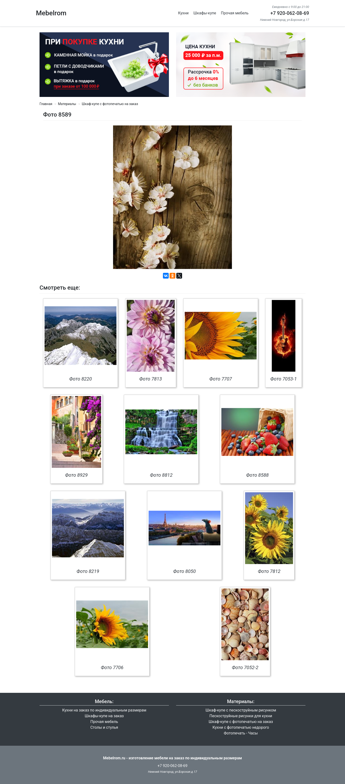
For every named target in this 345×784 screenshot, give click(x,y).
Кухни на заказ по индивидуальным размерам (104, 710)
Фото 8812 (161, 475)
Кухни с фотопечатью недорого (241, 727)
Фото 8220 (80, 379)
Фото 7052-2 (245, 667)
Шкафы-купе (204, 13)
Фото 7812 (269, 571)
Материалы (67, 104)
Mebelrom (51, 13)
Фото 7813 (150, 379)
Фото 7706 (112, 667)
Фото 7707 (220, 379)
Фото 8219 (87, 571)
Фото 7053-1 (283, 379)
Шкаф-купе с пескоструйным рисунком (241, 710)
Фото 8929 (76, 475)
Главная (46, 104)
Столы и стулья (104, 727)
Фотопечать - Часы (241, 733)
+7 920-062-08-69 (289, 13)
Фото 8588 (257, 475)
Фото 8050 (184, 571)
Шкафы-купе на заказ (104, 716)
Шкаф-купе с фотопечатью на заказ (110, 104)
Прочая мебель (234, 13)
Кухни (183, 13)
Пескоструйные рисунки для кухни (240, 716)
